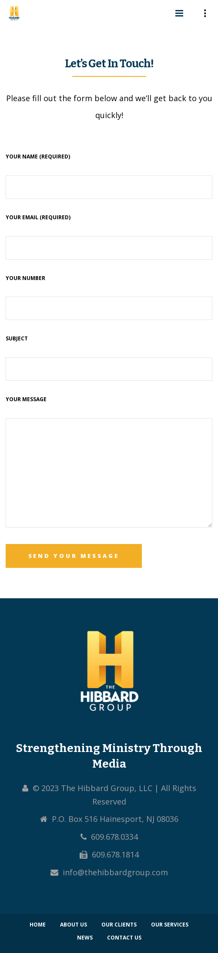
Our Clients (119, 924)
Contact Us (124, 937)
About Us (73, 924)
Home (38, 924)
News (85, 937)
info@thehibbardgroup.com (115, 872)
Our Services (169, 924)
